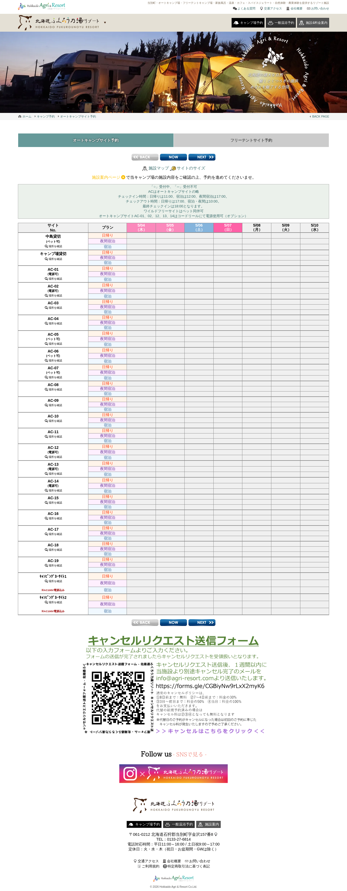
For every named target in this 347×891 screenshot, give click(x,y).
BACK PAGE (320, 116)
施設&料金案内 (316, 23)
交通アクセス (273, 8)
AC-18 (53, 547)
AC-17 (53, 531)
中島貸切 (53, 241)
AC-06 (53, 355)
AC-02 (53, 290)
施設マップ (159, 168)
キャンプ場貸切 (53, 256)
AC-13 (53, 468)
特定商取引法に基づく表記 (189, 866)
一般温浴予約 (284, 23)
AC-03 (53, 305)
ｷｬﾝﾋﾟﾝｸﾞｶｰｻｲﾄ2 (53, 604)
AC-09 (53, 402)
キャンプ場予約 (251, 23)
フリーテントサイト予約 (251, 140)
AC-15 (53, 500)
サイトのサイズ (191, 168)
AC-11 (53, 434)
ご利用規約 (150, 866)
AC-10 (53, 418)
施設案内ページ (106, 177)
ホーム (27, 116)
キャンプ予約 (46, 116)
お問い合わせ (320, 8)
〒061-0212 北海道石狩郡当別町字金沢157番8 (171, 834)
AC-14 (53, 485)
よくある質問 (246, 8)
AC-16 (53, 515)
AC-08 (53, 387)
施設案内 (212, 824)
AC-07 (53, 372)
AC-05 (53, 338)
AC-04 (53, 320)
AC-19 (53, 563)
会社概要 (297, 8)
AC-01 (53, 273)
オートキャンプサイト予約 (78, 116)
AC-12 (53, 451)
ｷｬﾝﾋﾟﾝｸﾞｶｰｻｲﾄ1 (53, 583)
